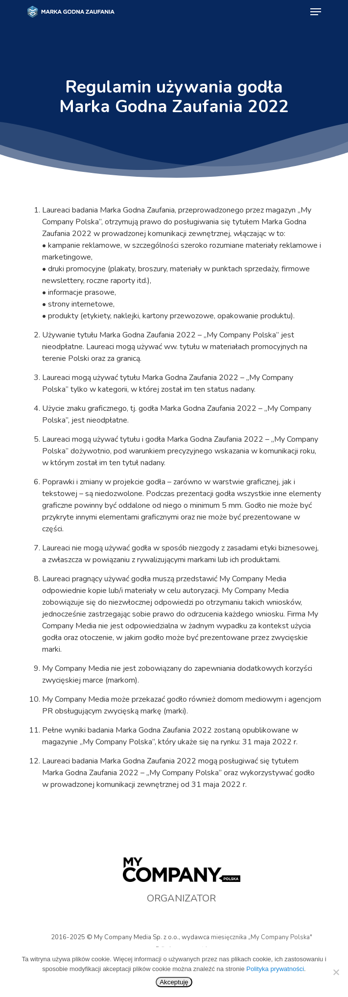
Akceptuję (174, 982)
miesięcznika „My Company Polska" (261, 937)
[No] (336, 972)
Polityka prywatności (275, 969)
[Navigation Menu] (315, 12)
